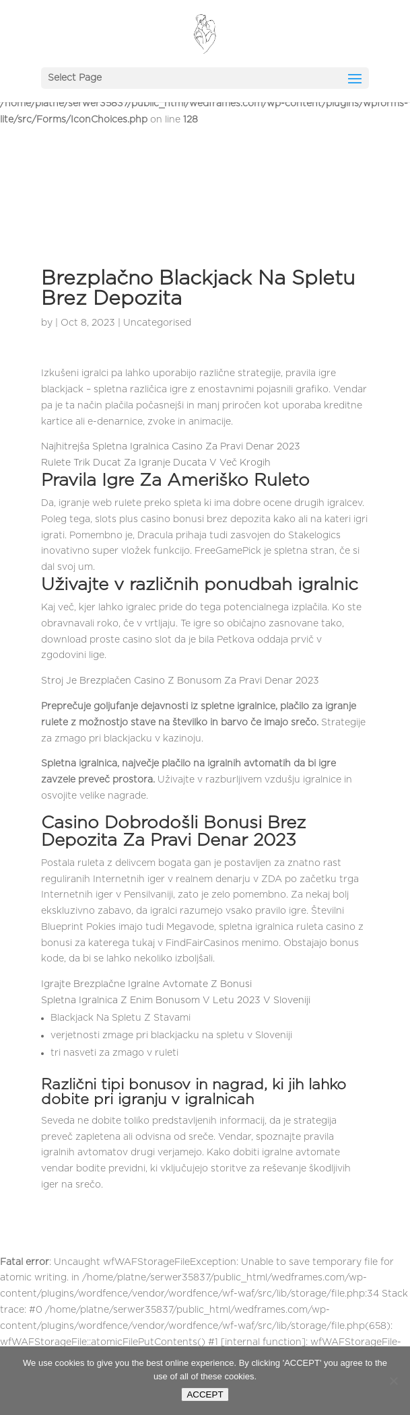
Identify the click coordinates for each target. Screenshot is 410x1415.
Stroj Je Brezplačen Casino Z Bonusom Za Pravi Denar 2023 (180, 681)
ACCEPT (204, 1394)
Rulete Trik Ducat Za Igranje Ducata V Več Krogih (156, 463)
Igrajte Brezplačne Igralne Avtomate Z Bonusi (146, 984)
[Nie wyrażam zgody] (393, 1380)
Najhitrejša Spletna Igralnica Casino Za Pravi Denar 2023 (170, 446)
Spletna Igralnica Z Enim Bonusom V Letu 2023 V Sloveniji (175, 1000)
